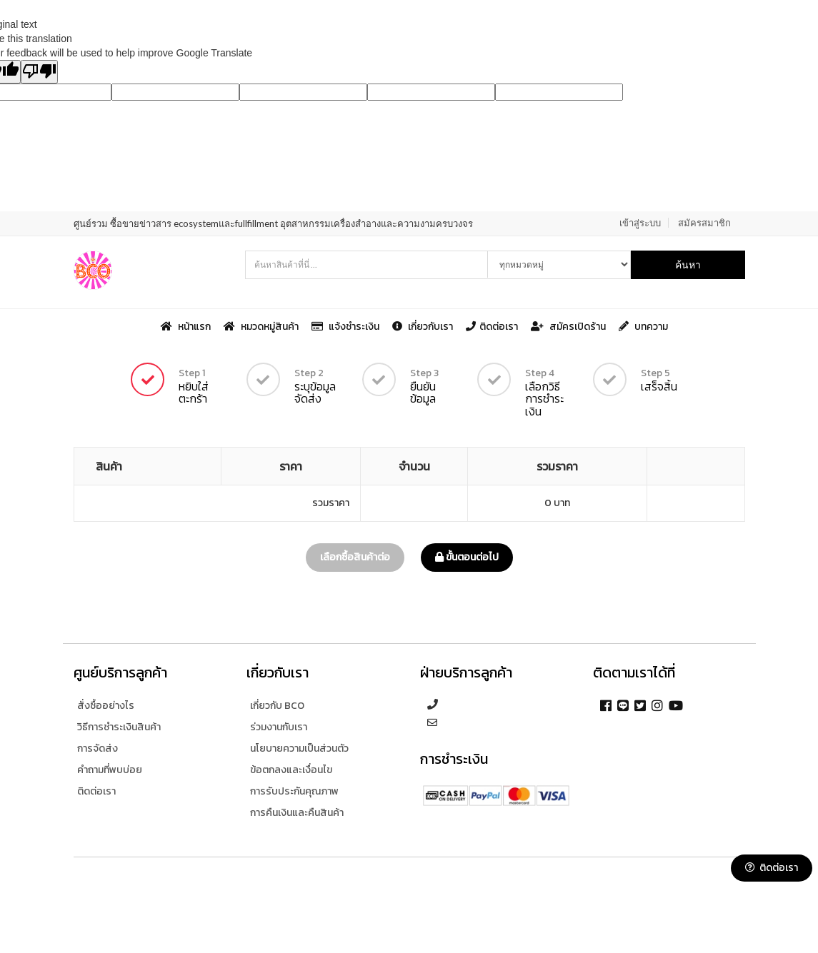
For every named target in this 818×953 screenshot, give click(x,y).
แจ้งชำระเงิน (346, 325)
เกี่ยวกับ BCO (277, 705)
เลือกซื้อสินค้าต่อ (355, 557)
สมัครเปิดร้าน (569, 325)
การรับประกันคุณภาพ (294, 791)
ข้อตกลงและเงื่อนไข (291, 769)
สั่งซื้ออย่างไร (105, 705)
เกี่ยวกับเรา (423, 325)
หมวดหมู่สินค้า (262, 325)
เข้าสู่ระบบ (640, 222)
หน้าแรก (187, 325)
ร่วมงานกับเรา (278, 727)
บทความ (643, 325)
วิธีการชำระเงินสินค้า (119, 727)
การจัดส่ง (97, 748)
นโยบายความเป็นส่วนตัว (299, 748)
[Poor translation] (39, 72)
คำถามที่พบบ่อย (109, 769)
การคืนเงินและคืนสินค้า (297, 812)
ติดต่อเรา (493, 325)
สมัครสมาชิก (704, 222)
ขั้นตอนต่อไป (467, 557)
